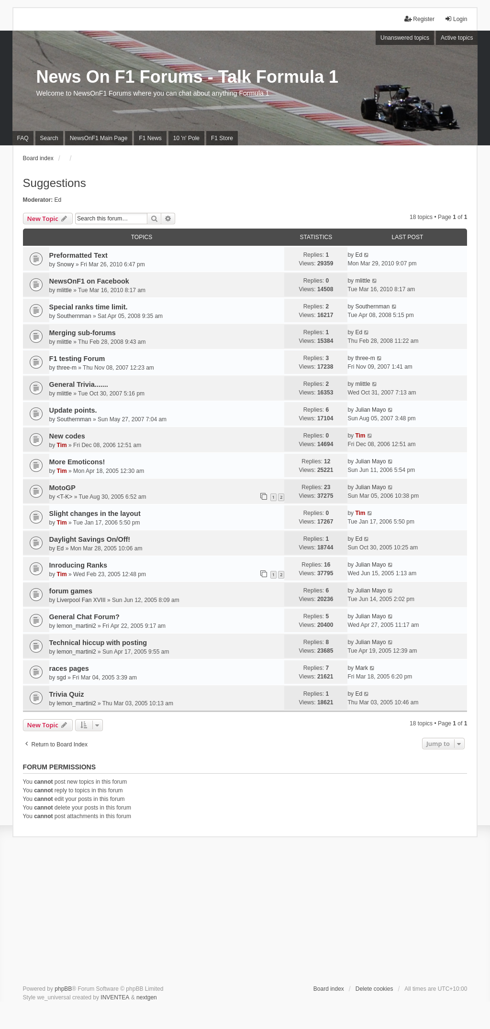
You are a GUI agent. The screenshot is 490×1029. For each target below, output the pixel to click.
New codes (67, 436)
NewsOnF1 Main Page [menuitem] (99, 138)
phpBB (63, 988)
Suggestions (54, 182)
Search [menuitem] (49, 138)
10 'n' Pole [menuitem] (186, 138)
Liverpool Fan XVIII (81, 600)
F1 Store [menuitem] (222, 138)
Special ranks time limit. (88, 307)
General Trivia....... (78, 384)
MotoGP (62, 488)
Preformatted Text (78, 255)
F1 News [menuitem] (150, 138)
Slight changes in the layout (95, 513)
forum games (70, 591)
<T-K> (65, 496)
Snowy (65, 264)
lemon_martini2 (76, 626)
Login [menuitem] (456, 18)
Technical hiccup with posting (98, 642)
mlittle (64, 290)
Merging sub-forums (82, 333)
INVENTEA (114, 997)
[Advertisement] (245, 913)
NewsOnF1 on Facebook (89, 281)
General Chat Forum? (84, 617)
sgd (61, 677)
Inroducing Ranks (78, 565)
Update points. (73, 410)
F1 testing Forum (77, 358)
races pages (69, 668)
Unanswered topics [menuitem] (404, 37)
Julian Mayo (370, 409)
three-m (67, 367)
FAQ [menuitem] (23, 138)
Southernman (74, 316)
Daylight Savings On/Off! (90, 539)
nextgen (146, 997)
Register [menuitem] (419, 18)
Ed (58, 200)
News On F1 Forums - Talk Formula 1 (187, 77)
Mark (361, 668)
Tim (62, 445)
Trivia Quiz (66, 694)
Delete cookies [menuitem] (374, 988)
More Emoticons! (77, 462)
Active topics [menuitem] (457, 37)
